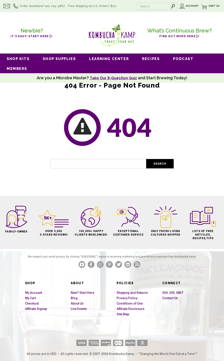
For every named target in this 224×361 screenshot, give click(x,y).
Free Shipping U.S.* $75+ (92, 6)
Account (192, 5)
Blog (74, 298)
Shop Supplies (59, 59)
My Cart (30, 298)
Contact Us (170, 298)
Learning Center (109, 59)
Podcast (183, 59)
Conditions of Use (130, 303)
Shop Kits (18, 59)
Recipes (151, 59)
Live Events (79, 309)
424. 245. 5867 (172, 292)
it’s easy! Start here (32, 32)
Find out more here (179, 32)
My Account (33, 292)
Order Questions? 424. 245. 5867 (42, 6)
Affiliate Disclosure (130, 309)
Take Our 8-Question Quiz (113, 77)
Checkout (32, 303)
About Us (77, 303)
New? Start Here (82, 292)
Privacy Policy (127, 298)
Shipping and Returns (132, 292)
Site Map (123, 314)
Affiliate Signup (36, 309)
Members (17, 69)
